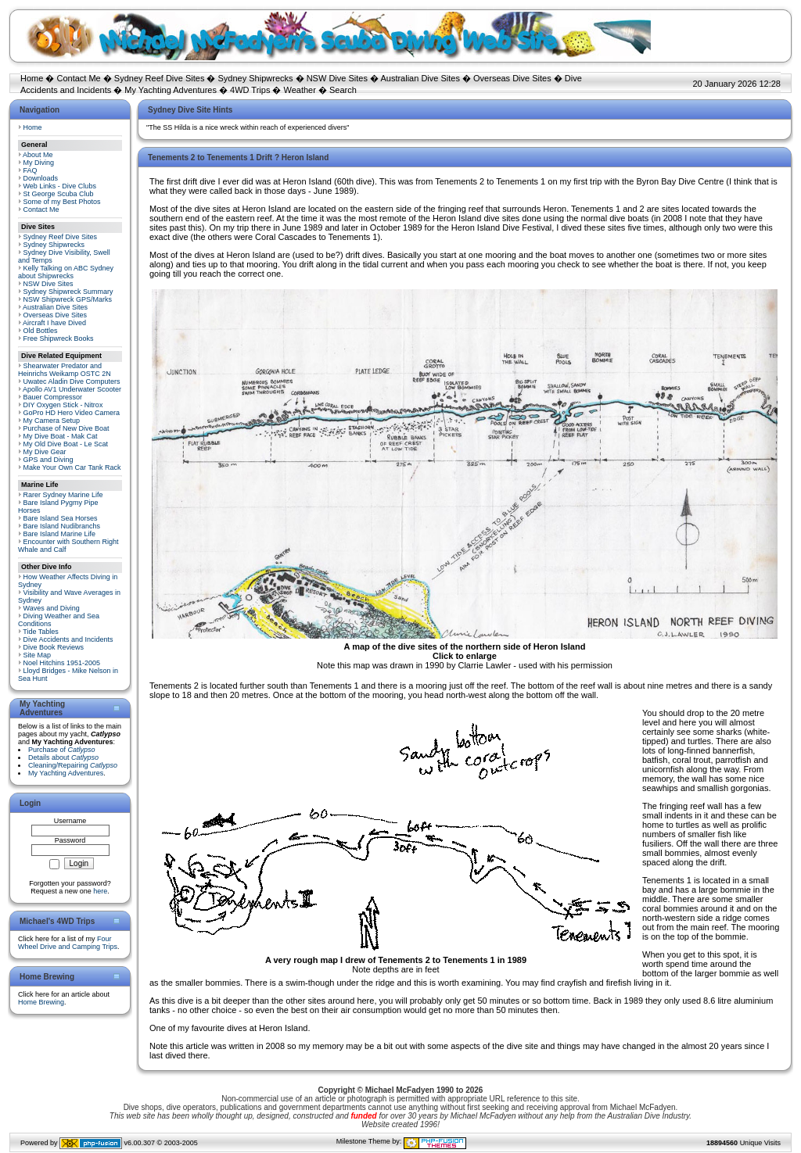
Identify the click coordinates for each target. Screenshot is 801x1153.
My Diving (39, 163)
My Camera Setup (52, 420)
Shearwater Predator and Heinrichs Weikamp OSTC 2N (64, 370)
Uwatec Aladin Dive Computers (71, 381)
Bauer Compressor (53, 397)
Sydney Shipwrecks (255, 78)
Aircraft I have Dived (54, 323)
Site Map (37, 655)
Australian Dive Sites (420, 78)
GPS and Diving (48, 460)
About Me (38, 155)
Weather (300, 90)
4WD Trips (250, 90)
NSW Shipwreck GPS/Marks (68, 299)
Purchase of (61, 750)
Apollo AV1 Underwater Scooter (72, 389)
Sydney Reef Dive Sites (159, 78)
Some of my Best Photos (62, 202)
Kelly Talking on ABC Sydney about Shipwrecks (65, 272)
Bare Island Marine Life (59, 534)
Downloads (41, 178)
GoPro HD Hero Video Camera (71, 413)
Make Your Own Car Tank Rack (72, 467)
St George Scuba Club (58, 194)
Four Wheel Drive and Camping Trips (67, 943)
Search (343, 90)
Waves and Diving (51, 608)
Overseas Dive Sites (512, 78)
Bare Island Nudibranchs (62, 526)
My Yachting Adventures (170, 90)
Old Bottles (40, 331)
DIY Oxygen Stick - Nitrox (63, 405)
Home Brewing (41, 1002)
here (100, 891)
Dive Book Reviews (53, 647)
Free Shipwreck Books (58, 338)
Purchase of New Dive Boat (66, 428)
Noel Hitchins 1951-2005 (62, 663)
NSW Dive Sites (337, 78)
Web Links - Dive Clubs (59, 186)
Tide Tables (41, 632)
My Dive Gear (44, 452)
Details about (63, 757)
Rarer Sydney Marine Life (63, 495)
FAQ (30, 170)
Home (31, 78)
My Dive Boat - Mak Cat (60, 436)
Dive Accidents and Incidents (68, 639)
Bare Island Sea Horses (60, 518)
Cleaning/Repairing (72, 765)
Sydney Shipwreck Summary (68, 291)
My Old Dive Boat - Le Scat (66, 444)
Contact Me (78, 78)
